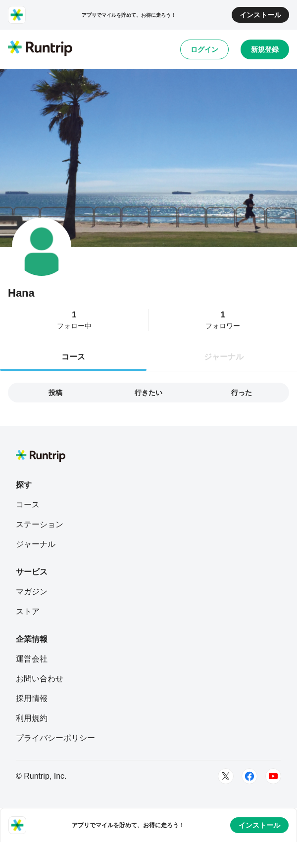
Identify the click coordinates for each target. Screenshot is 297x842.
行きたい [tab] (148, 393)
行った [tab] (241, 393)
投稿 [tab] (55, 393)
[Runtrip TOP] (40, 49)
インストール (260, 15)
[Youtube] (273, 776)
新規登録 (265, 49)
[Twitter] (226, 776)
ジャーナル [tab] (224, 357)
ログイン (204, 49)
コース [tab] (73, 357)
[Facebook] (249, 776)
